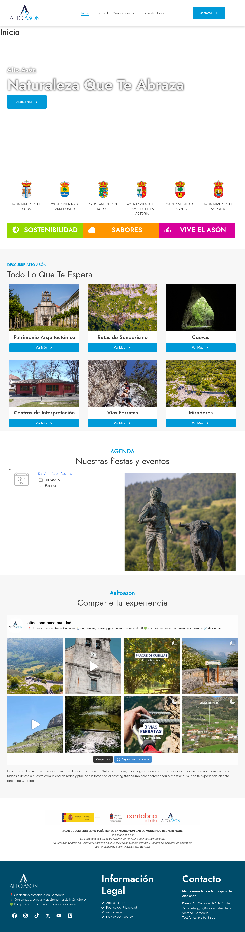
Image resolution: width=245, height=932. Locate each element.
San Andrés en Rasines (55, 457)
